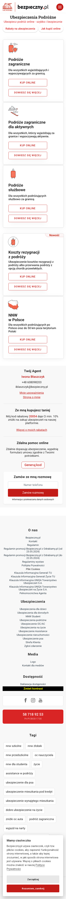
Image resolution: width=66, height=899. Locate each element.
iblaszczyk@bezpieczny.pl (31, 386)
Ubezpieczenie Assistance (33, 631)
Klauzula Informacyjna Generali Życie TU (33, 576)
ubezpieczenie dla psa (19, 782)
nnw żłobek (35, 746)
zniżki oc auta (14, 819)
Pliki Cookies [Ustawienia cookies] (33, 569)
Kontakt (33, 541)
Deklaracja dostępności (33, 684)
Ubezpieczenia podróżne (33, 620)
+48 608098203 (32, 382)
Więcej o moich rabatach (31, 430)
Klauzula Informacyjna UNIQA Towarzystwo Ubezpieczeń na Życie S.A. (33, 588)
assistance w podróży (19, 773)
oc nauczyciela (44, 755)
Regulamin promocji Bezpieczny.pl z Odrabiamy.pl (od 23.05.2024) (33, 550)
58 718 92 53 (33, 714)
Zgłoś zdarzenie (33, 646)
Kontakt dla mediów (33, 665)
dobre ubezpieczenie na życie (24, 810)
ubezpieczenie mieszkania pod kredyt (29, 791)
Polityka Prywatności (33, 565)
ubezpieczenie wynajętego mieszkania (30, 800)
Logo (33, 662)
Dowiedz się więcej (27, 92)
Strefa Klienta (33, 642)
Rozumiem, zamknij (33, 888)
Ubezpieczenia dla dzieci (33, 609)
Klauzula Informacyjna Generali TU (33, 573)
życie (37, 764)
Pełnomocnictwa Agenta (33, 593)
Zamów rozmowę (33, 492)
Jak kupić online (51, 28)
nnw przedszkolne (17, 755)
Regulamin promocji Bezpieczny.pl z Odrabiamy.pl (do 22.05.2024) (33, 557)
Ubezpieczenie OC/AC (33, 624)
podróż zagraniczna (41, 819)
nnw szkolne (13, 746)
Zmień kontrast (33, 688)
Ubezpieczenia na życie (33, 627)
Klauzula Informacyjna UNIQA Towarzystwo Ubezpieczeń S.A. (33, 582)
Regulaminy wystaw (33, 561)
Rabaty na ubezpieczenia (20, 28)
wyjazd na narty (15, 828)
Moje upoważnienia (32, 392)
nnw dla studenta (16, 764)
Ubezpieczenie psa (33, 638)
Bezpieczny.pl (33, 537)
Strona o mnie (31, 397)
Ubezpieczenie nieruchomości (33, 635)
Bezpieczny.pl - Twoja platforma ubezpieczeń (25, 7)
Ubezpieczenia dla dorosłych (33, 612)
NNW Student (33, 616)
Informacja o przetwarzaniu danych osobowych (33, 499)
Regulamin (33, 545)
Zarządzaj (33, 879)
